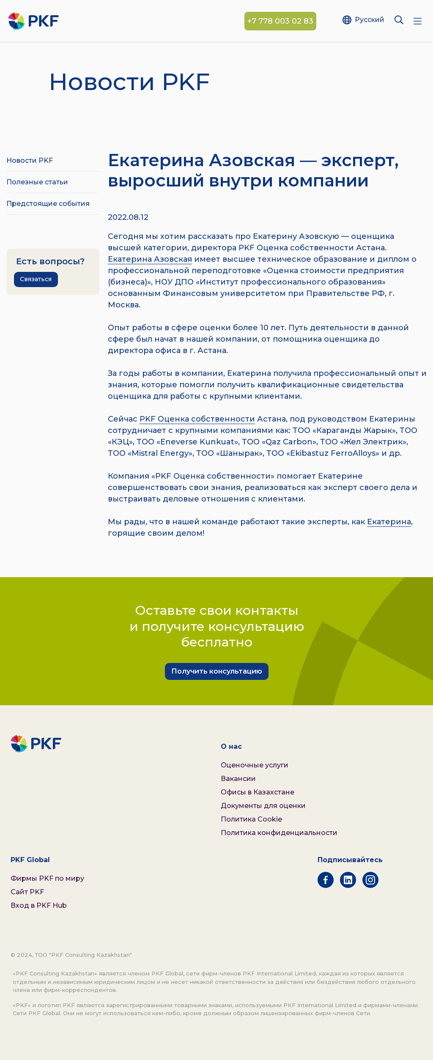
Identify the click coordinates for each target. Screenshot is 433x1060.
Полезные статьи (37, 182)
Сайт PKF (27, 892)
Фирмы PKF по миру (47, 878)
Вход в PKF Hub (39, 905)
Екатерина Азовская (150, 259)
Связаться (36, 279)
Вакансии (238, 779)
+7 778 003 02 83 (280, 21)
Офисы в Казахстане (257, 792)
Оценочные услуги (254, 765)
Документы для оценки (263, 806)
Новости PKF (29, 160)
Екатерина (389, 521)
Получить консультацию (216, 671)
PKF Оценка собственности (197, 419)
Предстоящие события (48, 204)
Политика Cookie (251, 819)
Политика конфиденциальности (279, 833)
